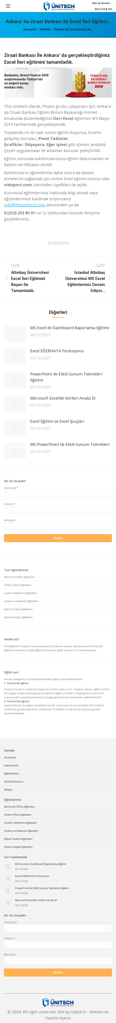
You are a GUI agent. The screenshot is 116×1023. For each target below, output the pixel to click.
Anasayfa (10, 757)
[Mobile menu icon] (8, 6)
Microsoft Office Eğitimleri (19, 577)
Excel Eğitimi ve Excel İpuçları (57, 421)
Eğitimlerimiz (11, 773)
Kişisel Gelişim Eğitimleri (18, 617)
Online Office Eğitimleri (17, 585)
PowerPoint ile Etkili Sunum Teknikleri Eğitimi (66, 377)
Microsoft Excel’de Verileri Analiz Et (63, 398)
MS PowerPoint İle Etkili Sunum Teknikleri (69, 444)
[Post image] (15, 334)
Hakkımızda (11, 765)
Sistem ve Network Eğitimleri (21, 601)
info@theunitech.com (24, 205)
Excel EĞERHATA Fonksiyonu (57, 351)
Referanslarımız (14, 781)
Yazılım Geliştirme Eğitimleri (20, 593)
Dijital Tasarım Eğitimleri (18, 609)
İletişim (8, 789)
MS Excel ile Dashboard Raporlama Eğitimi (69, 327)
